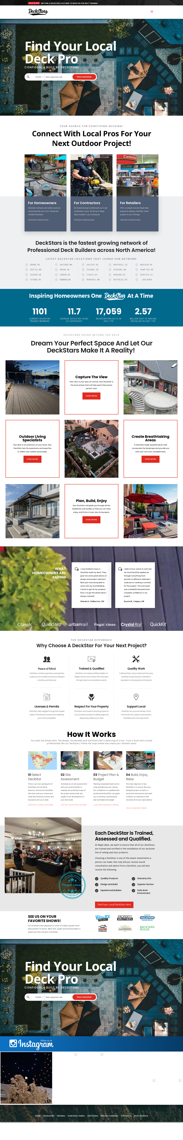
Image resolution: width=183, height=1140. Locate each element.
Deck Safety (92, 1127)
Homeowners (49, 1127)
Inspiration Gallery (76, 1127)
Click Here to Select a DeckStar (40, 805)
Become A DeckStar (109, 1127)
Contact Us (126, 1127)
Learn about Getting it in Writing (106, 805)
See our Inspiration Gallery (136, 808)
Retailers (61, 1127)
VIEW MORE (91, 396)
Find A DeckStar (141, 1127)
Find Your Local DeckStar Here (114, 904)
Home (37, 1127)
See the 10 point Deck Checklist (74, 805)
